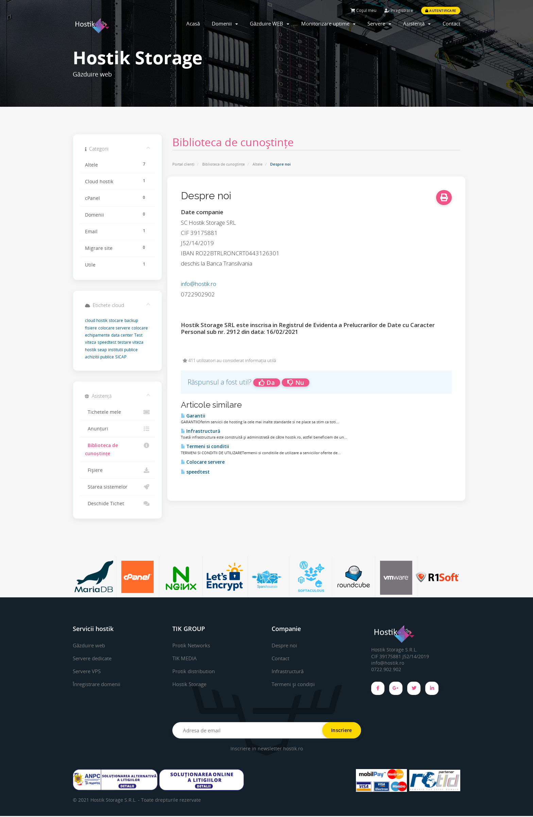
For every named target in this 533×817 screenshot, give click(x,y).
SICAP (120, 357)
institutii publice (123, 350)
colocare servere (114, 328)
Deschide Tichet (117, 503)
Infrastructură (200, 431)
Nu (295, 382)
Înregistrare (398, 10)
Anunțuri (117, 429)
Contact (451, 23)
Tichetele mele (117, 412)
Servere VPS (88, 671)
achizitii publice (99, 357)
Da (267, 382)
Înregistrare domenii (99, 684)
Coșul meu (363, 10)
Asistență (417, 23)
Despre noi (286, 645)
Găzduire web (90, 645)
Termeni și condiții (295, 684)
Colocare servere (203, 462)
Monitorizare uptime (328, 23)
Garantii (193, 416)
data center (122, 335)
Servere (379, 23)
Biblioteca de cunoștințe (223, 164)
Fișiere (117, 470)
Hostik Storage (191, 684)
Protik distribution (195, 671)
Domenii (225, 23)
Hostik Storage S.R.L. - (115, 801)
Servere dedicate (94, 658)
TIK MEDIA (185, 658)
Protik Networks (192, 645)
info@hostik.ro (198, 284)
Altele (257, 164)
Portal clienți (183, 164)
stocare (116, 320)
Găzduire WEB (269, 23)
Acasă (193, 23)
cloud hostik (96, 320)
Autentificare (440, 10)
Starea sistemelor (117, 487)
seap (102, 350)
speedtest (195, 472)
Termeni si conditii (205, 446)
